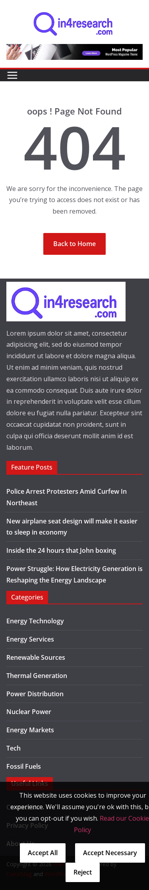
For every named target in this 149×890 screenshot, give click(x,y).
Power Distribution (35, 693)
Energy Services (30, 639)
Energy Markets (30, 730)
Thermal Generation (36, 675)
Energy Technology (35, 621)
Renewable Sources (35, 657)
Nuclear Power (28, 711)
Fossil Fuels (23, 766)
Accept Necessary (110, 852)
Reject (83, 872)
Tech (13, 748)
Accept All (43, 852)
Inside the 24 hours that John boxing (61, 550)
